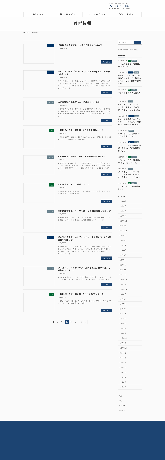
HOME (41, 422)
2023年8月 (122, 357)
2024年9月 (122, 294)
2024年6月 (122, 309)
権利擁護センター (110, 433)
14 (62, 322)
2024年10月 (123, 289)
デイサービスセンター (71, 439)
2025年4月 (122, 260)
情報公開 (61, 422)
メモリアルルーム (70, 447)
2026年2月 (122, 211)
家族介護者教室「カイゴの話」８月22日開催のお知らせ (84, 211)
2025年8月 (122, 240)
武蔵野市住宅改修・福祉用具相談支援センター (79, 437)
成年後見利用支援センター (113, 435)
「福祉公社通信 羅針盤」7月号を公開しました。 (82, 294)
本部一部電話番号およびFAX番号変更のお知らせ (81, 157)
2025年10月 (123, 230)
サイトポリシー (107, 422)
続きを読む (106, 62)
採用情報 (71, 422)
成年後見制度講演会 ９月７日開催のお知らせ (80, 45)
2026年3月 (122, 206)
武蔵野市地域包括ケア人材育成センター (118, 451)
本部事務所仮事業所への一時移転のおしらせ (79, 102)
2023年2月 (122, 387)
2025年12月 (123, 221)
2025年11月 (123, 226)
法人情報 (51, 422)
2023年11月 (123, 343)
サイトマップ (121, 422)
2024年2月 (122, 328)
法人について (28, 441)
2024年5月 (122, 313)
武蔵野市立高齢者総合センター (74, 431)
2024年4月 (122, 318)
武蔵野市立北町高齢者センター (74, 444)
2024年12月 (123, 279)
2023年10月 (123, 348)
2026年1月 (122, 216)
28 (81, 322)
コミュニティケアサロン (72, 446)
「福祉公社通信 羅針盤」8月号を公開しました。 (81, 130)
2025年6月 (122, 250)
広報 (129, 60)
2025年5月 (122, 255)
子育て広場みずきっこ (72, 449)
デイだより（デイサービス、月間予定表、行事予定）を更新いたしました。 (129, 107)
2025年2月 (122, 270)
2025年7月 (122, 245)
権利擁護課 (108, 431)
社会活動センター (70, 433)
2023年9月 (122, 353)
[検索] (137, 42)
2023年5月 (122, 372)
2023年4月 (122, 377)
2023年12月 (123, 338)
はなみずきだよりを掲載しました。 (75, 185)
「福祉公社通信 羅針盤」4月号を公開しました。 (129, 65)
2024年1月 (122, 333)
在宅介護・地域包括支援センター (75, 435)
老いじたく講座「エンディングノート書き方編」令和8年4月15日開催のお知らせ (129, 122)
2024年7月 (122, 304)
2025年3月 (122, 265)
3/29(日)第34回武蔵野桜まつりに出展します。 (129, 135)
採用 (120, 396)
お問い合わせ (93, 422)
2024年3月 (122, 323)
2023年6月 (122, 367)
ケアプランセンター (111, 446)
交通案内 (82, 422)
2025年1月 (122, 274)
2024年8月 (122, 299)
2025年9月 (122, 235)
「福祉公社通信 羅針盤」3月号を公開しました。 (129, 161)
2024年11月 (123, 284)
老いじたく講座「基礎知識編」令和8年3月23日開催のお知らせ (129, 148)
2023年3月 (122, 382)
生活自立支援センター (112, 437)
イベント (130, 72)
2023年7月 (122, 362)
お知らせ (134, 60)
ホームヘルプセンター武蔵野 (114, 442)
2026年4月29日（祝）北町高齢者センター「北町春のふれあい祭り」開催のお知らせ (129, 79)
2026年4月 (122, 201)
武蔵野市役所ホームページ (128, 49)
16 (71, 322)
